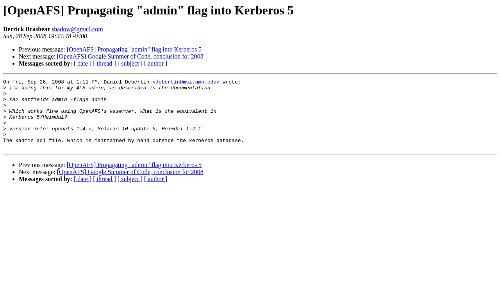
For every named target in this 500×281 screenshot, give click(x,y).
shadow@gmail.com (77, 29)
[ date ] (82, 63)
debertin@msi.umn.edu (185, 82)
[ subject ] (130, 63)
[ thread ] (104, 63)
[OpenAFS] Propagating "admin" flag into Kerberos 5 (134, 49)
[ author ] (156, 63)
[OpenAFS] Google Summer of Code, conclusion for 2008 (130, 56)
